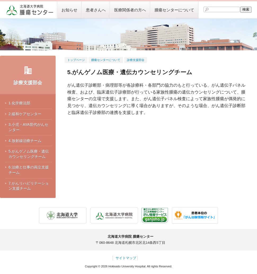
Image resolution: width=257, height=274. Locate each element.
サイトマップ (126, 258)
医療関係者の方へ (130, 10)
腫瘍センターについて (174, 10)
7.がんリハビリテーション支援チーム (28, 186)
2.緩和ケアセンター (24, 114)
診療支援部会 (28, 82)
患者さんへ (96, 10)
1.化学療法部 (19, 103)
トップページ (76, 59)
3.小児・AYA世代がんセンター (28, 127)
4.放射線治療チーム (24, 141)
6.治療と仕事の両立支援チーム (28, 170)
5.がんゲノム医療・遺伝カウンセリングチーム (28, 154)
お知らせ (69, 10)
